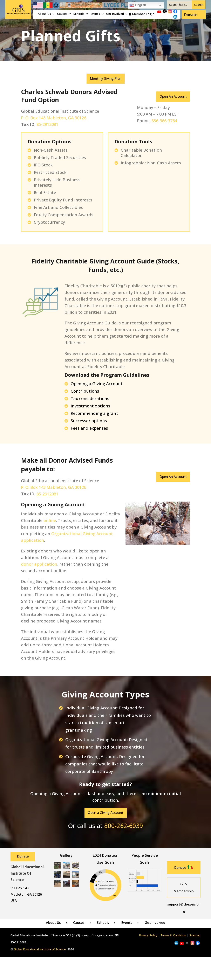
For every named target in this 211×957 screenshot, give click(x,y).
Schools (78, 14)
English (137, 5)
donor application (39, 564)
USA (14, 900)
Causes (62, 14)
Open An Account (173, 96)
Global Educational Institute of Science (40, 949)
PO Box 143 (20, 888)
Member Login (142, 14)
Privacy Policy (148, 935)
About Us (44, 14)
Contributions (85, 391)
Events (95, 14)
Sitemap (194, 935)
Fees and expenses (89, 428)
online (49, 520)
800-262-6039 (123, 825)
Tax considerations (90, 398)
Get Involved (115, 14)
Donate (190, 14)
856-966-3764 (164, 120)
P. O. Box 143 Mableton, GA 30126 (53, 118)
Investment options (90, 406)
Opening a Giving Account (97, 383)
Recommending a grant (94, 413)
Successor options (89, 421)
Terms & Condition (173, 935)
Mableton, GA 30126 (26, 894)
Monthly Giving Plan (105, 78)
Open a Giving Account (105, 812)
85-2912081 (47, 124)
